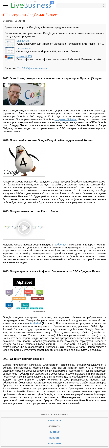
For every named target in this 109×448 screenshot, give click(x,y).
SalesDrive (22, 40)
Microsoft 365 (24, 56)
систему (54, 432)
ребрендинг (61, 244)
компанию (54, 443)
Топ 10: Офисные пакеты (32, 68)
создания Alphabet (66, 119)
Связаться (54, 420)
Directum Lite (24, 48)
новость (54, 438)
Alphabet (35, 323)
